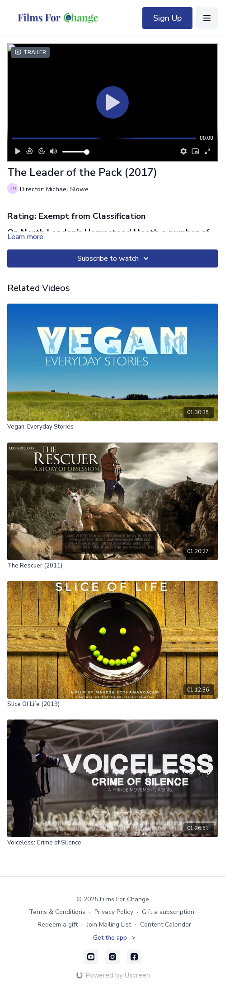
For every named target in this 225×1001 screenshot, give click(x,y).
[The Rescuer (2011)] (112, 566)
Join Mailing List (109, 924)
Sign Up (167, 18)
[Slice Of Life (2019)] (112, 704)
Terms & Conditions (57, 912)
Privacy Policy (113, 912)
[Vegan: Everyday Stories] (112, 427)
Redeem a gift (58, 924)
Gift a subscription (168, 912)
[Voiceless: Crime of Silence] (112, 843)
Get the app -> (114, 937)
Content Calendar (165, 924)
